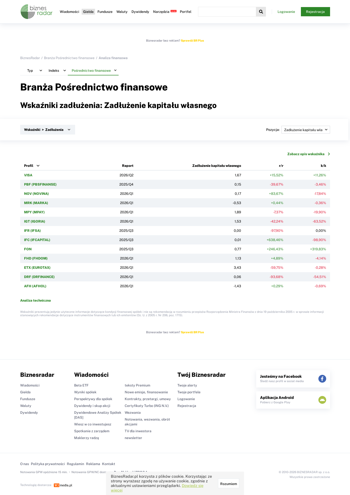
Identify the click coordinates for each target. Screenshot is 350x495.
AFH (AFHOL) (35, 286)
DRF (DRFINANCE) (39, 277)
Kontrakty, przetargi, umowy (148, 399)
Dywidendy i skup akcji (92, 406)
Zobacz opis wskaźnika (308, 154)
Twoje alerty (187, 385)
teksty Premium (137, 385)
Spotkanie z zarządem (91, 431)
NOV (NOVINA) (36, 194)
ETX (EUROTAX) (37, 268)
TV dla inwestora (138, 431)
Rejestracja (315, 12)
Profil (28, 166)
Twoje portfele (189, 392)
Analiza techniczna (35, 300)
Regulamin (75, 464)
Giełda (88, 12)
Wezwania (133, 412)
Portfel (185, 12)
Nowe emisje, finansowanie (146, 392)
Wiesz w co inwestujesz (92, 424)
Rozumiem (228, 484)
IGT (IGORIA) (34, 221)
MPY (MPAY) (34, 212)
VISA (28, 175)
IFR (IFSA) (32, 231)
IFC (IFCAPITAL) (37, 240)
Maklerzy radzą (86, 438)
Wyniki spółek (85, 392)
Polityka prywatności (48, 464)
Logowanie (286, 12)
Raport (127, 166)
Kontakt (108, 464)
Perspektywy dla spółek (93, 399)
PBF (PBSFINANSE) (40, 184)
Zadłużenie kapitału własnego (216, 166)
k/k (323, 166)
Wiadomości (69, 12)
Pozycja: (298, 130)
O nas (24, 464)
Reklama (93, 464)
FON (28, 249)
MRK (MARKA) (36, 203)
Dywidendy (140, 12)
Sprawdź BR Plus (192, 40)
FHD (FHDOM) (36, 258)
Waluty (122, 12)
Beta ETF (81, 385)
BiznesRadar (30, 58)
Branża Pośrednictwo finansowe (69, 58)
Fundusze (105, 12)
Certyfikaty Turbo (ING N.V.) (147, 406)
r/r (281, 166)
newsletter (133, 438)
